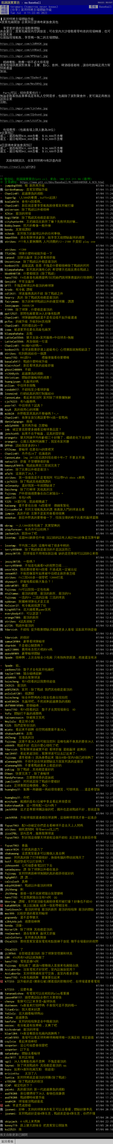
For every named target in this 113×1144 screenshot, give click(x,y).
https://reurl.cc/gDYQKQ (17, 166)
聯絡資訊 (101, 2)
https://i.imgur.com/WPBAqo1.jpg (24, 56)
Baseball (32, 2)
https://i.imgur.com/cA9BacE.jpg (24, 49)
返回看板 (7, 1141)
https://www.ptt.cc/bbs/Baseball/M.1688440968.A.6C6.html (63, 182)
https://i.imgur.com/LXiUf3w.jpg (24, 120)
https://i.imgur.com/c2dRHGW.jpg (24, 43)
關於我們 (109, 2)
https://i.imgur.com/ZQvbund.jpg (24, 114)
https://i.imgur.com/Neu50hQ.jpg (24, 83)
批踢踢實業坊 (10, 2)
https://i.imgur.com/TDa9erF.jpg (24, 77)
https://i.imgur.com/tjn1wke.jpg (24, 108)
